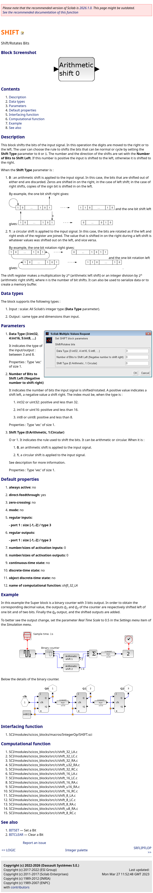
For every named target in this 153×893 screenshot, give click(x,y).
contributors (20, 887)
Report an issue (34, 843)
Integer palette (76, 850)
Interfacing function (24, 114)
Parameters (17, 106)
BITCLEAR (16, 834)
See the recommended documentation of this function (40, 12)
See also (15, 128)
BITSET (14, 830)
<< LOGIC (9, 850)
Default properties (22, 110)
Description (17, 97)
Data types (17, 101)
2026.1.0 (85, 8)
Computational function (26, 119)
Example (15, 123)
